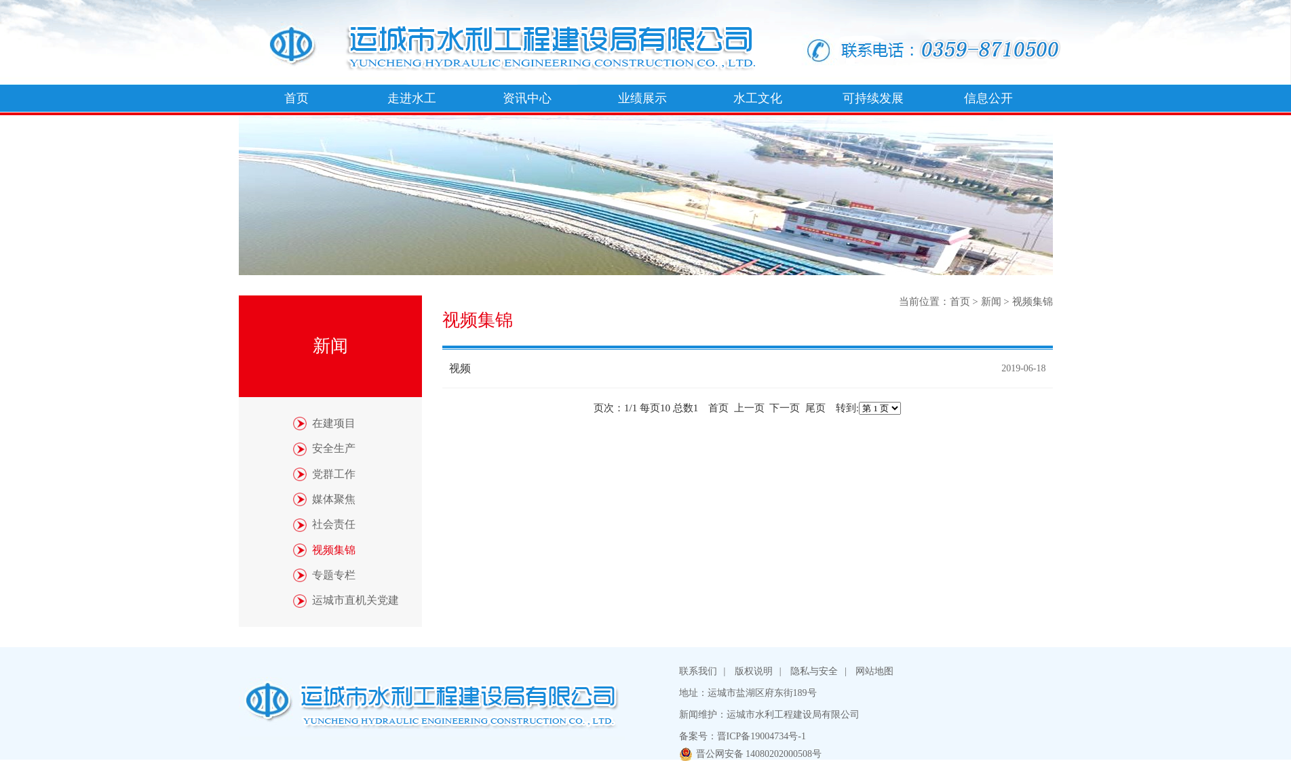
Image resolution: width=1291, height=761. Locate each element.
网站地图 (874, 671)
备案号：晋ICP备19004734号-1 (742, 736)
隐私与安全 (814, 671)
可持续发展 (873, 98)
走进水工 (411, 98)
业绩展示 (642, 98)
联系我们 (698, 671)
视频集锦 (1032, 301)
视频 (460, 368)
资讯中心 (527, 98)
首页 (296, 98)
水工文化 (757, 98)
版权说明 (754, 671)
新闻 (991, 301)
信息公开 (988, 98)
